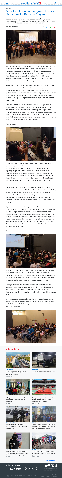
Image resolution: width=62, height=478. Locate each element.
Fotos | (25, 475)
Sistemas (8, 476)
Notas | (21, 475)
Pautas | (17, 475)
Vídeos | (29, 475)
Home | (8, 475)
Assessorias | (34, 475)
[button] (6, 2)
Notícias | (12, 475)
